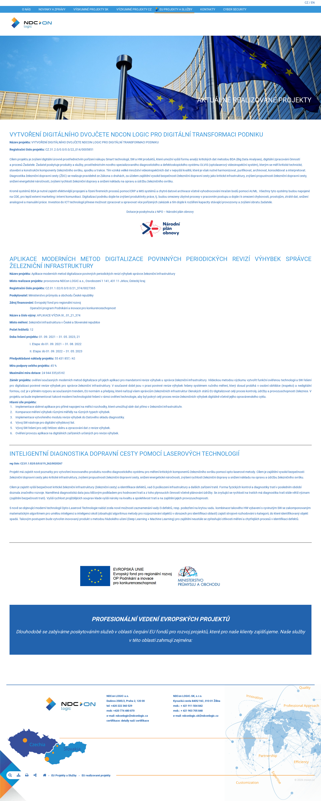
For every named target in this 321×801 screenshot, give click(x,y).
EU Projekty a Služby (176, 9)
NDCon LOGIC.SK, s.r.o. (187, 696)
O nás (26, 9)
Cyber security (234, 9)
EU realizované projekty (96, 775)
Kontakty (207, 9)
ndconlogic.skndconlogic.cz (200, 715)
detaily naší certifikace (135, 720)
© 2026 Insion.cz (304, 779)
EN (313, 2)
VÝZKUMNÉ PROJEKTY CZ (133, 9)
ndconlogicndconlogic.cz (132, 715)
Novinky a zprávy (52, 9)
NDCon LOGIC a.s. (118, 696)
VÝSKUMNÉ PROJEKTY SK (90, 9)
